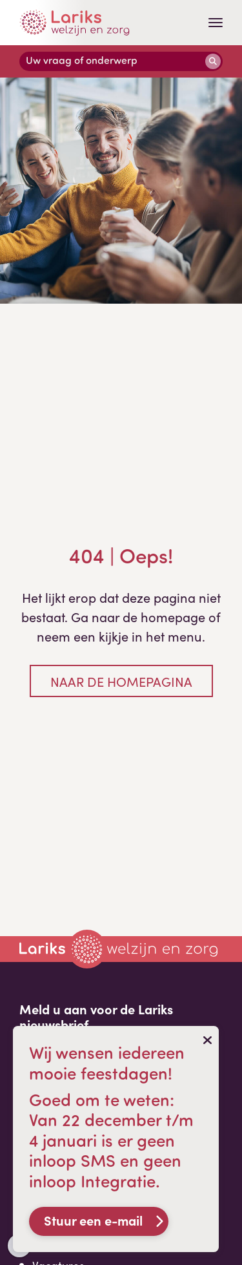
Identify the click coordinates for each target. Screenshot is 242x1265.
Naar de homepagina (121, 681)
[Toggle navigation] (215, 22)
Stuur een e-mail (93, 1220)
